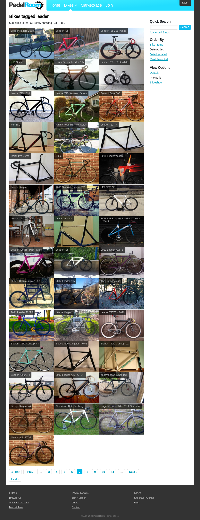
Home (54, 5)
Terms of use (113, 516)
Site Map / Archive (144, 497)
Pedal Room (26, 5)
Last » (15, 479)
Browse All (15, 497)
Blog (136, 502)
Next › (133, 471)
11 (112, 471)
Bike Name (156, 44)
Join (109, 5)
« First (15, 471)
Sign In (82, 497)
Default (154, 72)
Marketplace (91, 5)
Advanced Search (160, 32)
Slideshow (156, 82)
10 (103, 471)
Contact (76, 507)
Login (185, 2)
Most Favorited (159, 59)
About (75, 502)
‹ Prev (29, 471)
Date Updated (158, 54)
